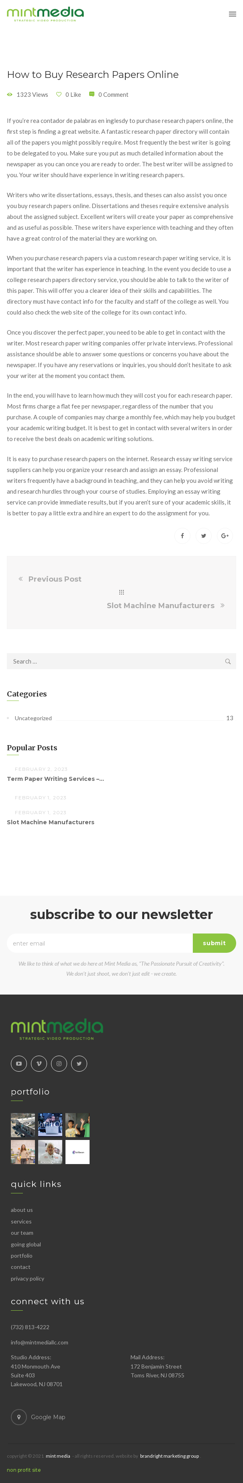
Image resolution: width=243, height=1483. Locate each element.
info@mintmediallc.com (39, 1342)
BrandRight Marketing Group (169, 1456)
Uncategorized (33, 718)
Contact (21, 1266)
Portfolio (22, 1255)
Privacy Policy (27, 1278)
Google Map (48, 1417)
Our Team (22, 1232)
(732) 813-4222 (30, 1327)
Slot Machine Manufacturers (160, 605)
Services (21, 1221)
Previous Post (55, 579)
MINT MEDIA (58, 1456)
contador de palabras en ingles (81, 120)
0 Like (73, 94)
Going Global (26, 1244)
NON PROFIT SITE (24, 1470)
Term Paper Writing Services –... (55, 778)
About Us (22, 1209)
